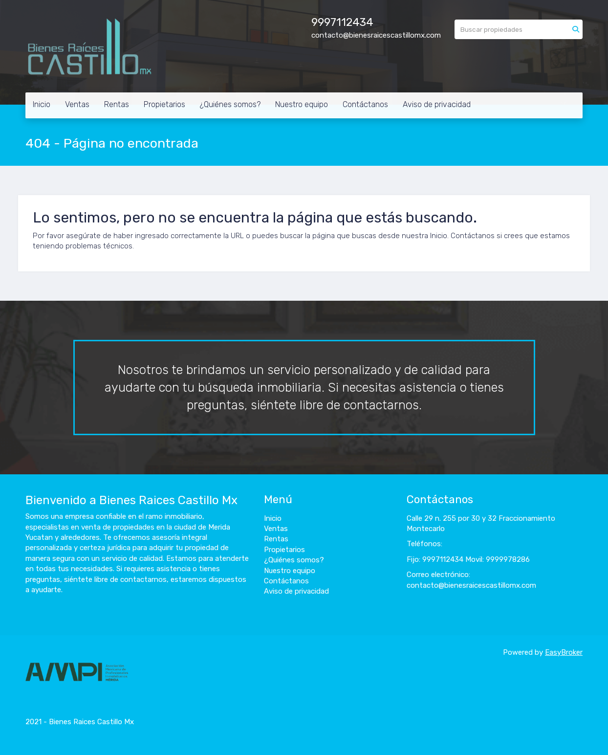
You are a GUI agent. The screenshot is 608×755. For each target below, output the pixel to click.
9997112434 (342, 22)
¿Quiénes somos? (230, 104)
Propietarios (164, 104)
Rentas (116, 104)
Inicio (41, 104)
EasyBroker (564, 652)
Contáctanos (365, 104)
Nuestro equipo (301, 104)
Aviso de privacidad (437, 104)
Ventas (77, 104)
